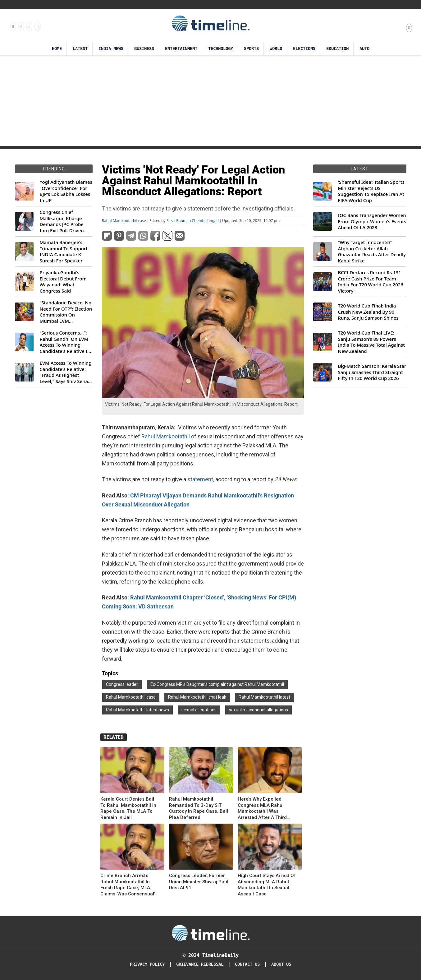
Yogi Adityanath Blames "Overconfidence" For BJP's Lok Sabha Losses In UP (66, 191)
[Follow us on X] (28, 26)
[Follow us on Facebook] (12, 26)
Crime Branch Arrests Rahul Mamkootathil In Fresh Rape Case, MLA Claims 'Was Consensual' (127, 885)
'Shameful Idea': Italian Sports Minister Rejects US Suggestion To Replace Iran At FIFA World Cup (371, 191)
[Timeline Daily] (210, 932)
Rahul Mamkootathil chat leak (197, 697)
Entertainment (181, 48)
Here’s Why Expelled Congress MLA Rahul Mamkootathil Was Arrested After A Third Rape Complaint (262, 808)
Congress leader (122, 684)
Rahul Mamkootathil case (124, 221)
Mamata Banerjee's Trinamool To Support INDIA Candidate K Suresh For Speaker (64, 251)
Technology (220, 48)
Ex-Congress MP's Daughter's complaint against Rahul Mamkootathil (217, 684)
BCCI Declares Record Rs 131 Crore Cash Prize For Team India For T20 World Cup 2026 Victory (370, 282)
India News (110, 48)
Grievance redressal (199, 964)
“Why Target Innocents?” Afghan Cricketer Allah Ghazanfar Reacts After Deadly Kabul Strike (372, 251)
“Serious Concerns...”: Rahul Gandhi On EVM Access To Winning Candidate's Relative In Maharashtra (65, 342)
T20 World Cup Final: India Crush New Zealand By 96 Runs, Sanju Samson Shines (368, 312)
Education (337, 48)
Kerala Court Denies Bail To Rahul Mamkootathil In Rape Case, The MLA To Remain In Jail (128, 808)
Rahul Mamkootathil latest (264, 697)
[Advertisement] (210, 102)
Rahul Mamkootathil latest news (137, 709)
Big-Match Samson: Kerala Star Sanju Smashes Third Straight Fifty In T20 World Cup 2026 (372, 372)
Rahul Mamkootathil (165, 436)
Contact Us (247, 964)
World (276, 48)
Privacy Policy (147, 964)
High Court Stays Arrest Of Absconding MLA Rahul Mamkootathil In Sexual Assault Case (267, 885)
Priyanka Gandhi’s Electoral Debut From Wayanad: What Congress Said (63, 282)
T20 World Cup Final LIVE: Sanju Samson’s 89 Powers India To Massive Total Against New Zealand (371, 342)
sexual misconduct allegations (258, 709)
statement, (200, 479)
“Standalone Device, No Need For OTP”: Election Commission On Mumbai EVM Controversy (66, 312)
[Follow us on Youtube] (37, 26)
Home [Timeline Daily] (57, 48)
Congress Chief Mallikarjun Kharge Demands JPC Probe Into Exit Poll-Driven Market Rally (62, 221)
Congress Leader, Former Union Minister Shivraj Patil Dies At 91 (198, 881)
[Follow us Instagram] (20, 26)
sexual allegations (199, 709)
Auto (364, 48)
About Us (281, 964)
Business (144, 48)
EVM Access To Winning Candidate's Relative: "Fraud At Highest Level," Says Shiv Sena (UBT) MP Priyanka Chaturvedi (66, 372)
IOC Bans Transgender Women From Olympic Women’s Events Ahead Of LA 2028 (372, 221)
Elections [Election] (304, 48)
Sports (251, 48)
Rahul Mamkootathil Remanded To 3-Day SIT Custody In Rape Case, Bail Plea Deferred (198, 808)
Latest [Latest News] (80, 48)
